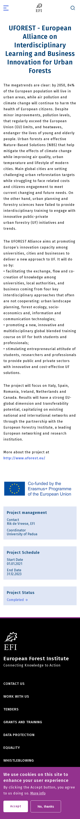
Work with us (16, 696)
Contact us (14, 684)
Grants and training (22, 722)
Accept (15, 809)
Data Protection (19, 735)
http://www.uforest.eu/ (24, 458)
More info (37, 796)
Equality (11, 748)
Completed (15, 600)
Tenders (11, 709)
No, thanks (46, 809)
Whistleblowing (18, 760)
